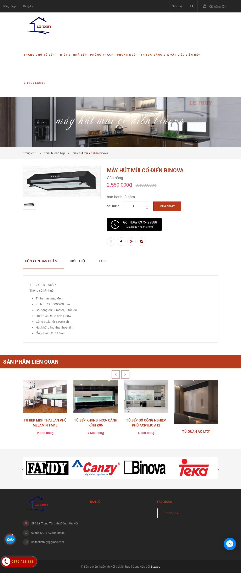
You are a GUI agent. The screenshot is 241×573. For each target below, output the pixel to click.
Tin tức (145, 54)
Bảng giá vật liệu (169, 54)
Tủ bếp (50, 54)
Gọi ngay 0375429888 (140, 224)
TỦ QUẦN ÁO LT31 (196, 432)
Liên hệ (193, 54)
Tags (103, 261)
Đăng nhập (9, 6)
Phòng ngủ (127, 54)
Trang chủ (33, 54)
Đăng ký (28, 6)
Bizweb (155, 566)
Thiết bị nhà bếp (73, 54)
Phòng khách (103, 54)
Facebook (170, 513)
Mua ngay (167, 206)
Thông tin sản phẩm (40, 261)
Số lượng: (113, 206)
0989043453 (35, 83)
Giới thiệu (178, 6)
